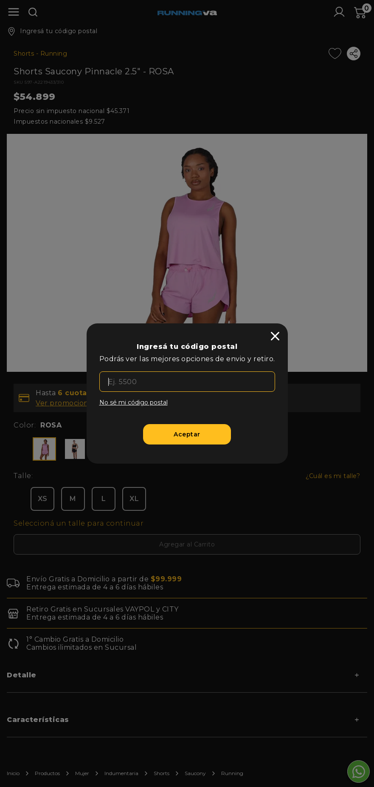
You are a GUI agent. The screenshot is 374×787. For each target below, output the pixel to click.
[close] (275, 336)
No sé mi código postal (133, 402)
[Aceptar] (187, 434)
